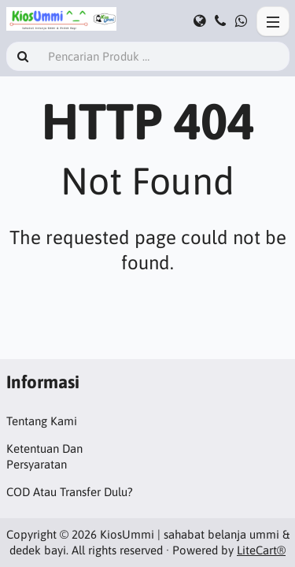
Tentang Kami (41, 421)
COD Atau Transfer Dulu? (69, 491)
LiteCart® (261, 550)
